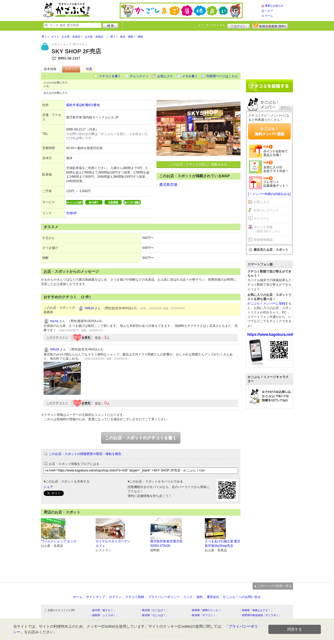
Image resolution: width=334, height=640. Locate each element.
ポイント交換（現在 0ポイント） (267, 229)
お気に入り (165, 76)
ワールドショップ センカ (58, 541)
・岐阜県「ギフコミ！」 (203, 615)
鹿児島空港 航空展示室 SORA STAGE (166, 543)
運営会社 (213, 597)
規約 (199, 597)
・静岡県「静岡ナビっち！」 (206, 610)
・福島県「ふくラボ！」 (104, 615)
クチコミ (71, 69)
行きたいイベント (266, 210)
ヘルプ (269, 10)
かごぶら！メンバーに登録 (266, 303)
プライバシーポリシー (164, 597)
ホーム (269, 15)
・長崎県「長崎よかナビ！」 (256, 610)
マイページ (261, 219)
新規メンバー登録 (270, 25)
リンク (188, 597)
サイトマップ (95, 597)
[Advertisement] (269, 53)
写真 (89, 69)
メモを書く (190, 76)
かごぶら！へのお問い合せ (242, 597)
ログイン (238, 25)
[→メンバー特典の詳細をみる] (269, 194)
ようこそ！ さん (211, 25)
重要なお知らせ (274, 5)
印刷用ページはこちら (222, 76)
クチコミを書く (110, 76)
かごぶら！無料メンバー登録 (269, 131)
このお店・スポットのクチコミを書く (140, 438)
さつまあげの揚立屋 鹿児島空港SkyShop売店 (222, 543)
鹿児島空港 (168, 184)
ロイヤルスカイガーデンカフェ (113, 543)
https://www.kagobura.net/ (270, 334)
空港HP (71, 213)
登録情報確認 (263, 240)
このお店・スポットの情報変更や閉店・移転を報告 (85, 454)
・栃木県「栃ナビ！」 (103, 610)
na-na (54, 321)
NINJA (89, 308)
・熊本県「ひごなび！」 (153, 610)
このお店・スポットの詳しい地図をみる (198, 164)
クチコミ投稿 (134, 597)
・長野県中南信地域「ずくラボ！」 (260, 615)
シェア (48, 487)
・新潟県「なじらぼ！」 (153, 615)
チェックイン (139, 76)
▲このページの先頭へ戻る (273, 586)
